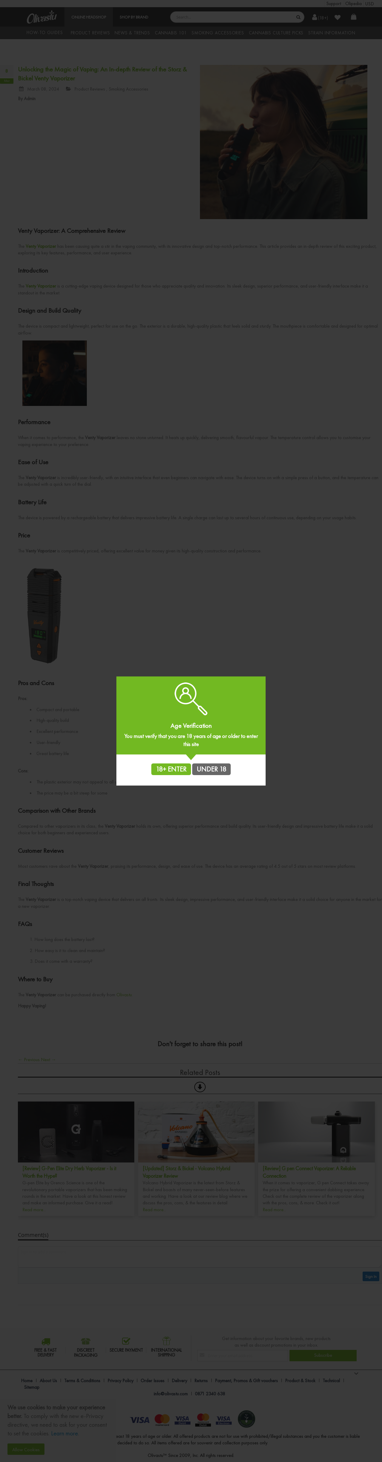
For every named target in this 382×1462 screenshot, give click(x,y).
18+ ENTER (171, 769)
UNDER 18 (211, 769)
